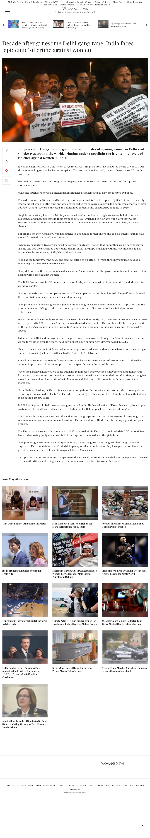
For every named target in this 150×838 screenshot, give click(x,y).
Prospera (75, 789)
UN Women (27, 785)
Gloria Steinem (85, 5)
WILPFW (140, 785)
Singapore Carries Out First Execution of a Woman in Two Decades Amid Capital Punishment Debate (74, 573)
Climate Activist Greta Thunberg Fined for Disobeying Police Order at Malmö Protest (74, 622)
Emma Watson (67, 5)
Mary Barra (119, 2)
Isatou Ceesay (102, 5)
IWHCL (83, 785)
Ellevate (71, 785)
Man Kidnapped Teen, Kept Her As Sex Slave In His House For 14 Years (72, 525)
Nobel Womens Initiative (49, 785)
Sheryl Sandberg (33, 2)
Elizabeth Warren (54, 2)
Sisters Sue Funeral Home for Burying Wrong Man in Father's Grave (72, 669)
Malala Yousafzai (48, 5)
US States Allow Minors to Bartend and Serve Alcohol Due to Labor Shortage (122, 622)
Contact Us (12, 785)
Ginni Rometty (134, 2)
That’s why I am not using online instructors (25, 523)
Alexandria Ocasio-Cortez (79, 2)
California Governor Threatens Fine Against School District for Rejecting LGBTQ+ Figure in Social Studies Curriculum (21, 672)
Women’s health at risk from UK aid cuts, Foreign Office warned (123, 525)
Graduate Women (99, 785)
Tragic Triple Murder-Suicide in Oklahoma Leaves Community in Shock (125, 669)
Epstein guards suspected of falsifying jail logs (123, 24)
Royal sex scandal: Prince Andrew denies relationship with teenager (78, 25)
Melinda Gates (15, 2)
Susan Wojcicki (102, 2)
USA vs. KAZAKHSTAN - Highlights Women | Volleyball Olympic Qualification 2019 (34, 25)
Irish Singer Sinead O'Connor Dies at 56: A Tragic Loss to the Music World (124, 572)
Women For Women (122, 785)
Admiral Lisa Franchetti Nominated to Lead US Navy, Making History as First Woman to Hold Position (24, 724)
